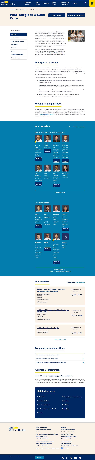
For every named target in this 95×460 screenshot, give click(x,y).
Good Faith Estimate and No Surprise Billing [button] (47, 426)
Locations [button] (46, 3)
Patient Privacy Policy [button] (66, 432)
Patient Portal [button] (54, 3)
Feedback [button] (38, 423)
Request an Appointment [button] (76, 15)
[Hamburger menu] (92, 3)
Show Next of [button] (60, 192)
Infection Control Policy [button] (67, 426)
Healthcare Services (23, 9)
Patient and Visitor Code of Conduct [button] (45, 432)
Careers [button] (75, 3)
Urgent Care (65, 396)
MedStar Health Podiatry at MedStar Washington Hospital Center (53, 302)
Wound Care (65, 400)
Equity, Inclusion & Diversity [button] (68, 421)
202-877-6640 (78, 307)
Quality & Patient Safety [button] (42, 437)
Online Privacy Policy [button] (66, 430)
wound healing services (57, 53)
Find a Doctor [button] (38, 3)
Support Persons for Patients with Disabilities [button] (47, 439)
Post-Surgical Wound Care (35, 9)
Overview (13, 34)
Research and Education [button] (65, 3)
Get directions (77, 281)
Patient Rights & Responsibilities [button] (44, 435)
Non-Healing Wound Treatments (46, 400)
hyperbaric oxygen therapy (46, 114)
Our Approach (15, 38)
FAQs (12, 51)
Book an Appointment (53, 152)
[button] (85, 3)
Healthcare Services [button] (28, 3)
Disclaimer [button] (63, 419)
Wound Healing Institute (17, 41)
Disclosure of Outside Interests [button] (43, 421)
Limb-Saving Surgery (43, 396)
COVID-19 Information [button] (41, 419)
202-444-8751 (78, 286)
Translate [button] (66, 439)
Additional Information (17, 54)
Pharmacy (40, 404)
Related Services (15, 58)
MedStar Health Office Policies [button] (68, 428)
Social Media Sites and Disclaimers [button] (69, 437)
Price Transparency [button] (66, 435)
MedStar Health (13, 9)
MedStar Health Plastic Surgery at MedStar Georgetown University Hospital (51, 282)
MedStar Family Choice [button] (41, 428)
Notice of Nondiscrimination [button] (43, 430)
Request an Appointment (40, 159)
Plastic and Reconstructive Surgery (72, 388)
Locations (13, 48)
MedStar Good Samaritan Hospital (48, 319)
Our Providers (14, 44)
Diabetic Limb (41, 388)
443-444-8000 (78, 324)
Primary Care (65, 392)
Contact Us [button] (39, 454)
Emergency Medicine (43, 392)
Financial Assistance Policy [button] (68, 423)
